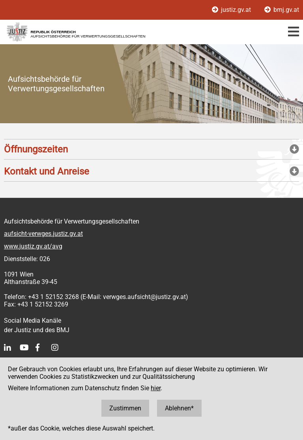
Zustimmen (125, 408)
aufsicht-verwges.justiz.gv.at (43, 233)
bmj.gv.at (281, 9)
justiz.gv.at (232, 9)
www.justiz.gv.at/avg (33, 246)
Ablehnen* (179, 408)
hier (156, 388)
